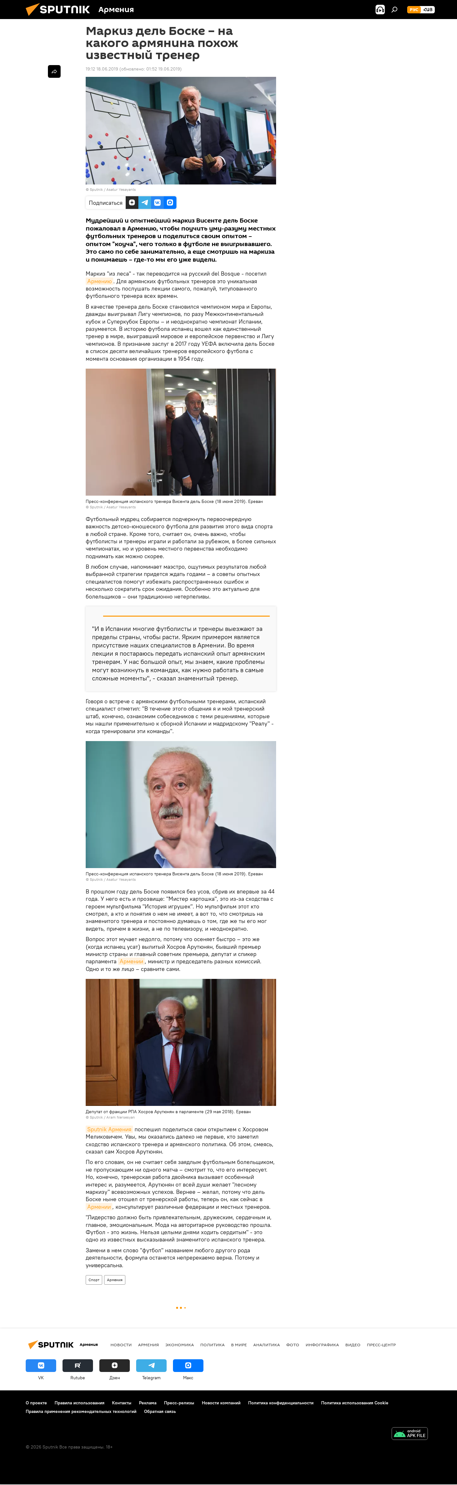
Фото (292, 1345)
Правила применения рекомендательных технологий (81, 1411)
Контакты (121, 1403)
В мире (239, 1345)
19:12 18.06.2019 (102, 69)
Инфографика (322, 1345)
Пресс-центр (381, 1345)
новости (121, 1345)
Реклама (147, 1403)
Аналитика (266, 1345)
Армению (99, 281)
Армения (115, 1279)
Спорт (94, 1279)
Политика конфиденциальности (281, 1403)
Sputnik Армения (109, 1129)
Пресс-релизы (179, 1403)
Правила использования (79, 1403)
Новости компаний (221, 1403)
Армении (131, 961)
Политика (212, 1345)
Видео (353, 1345)
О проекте (36, 1403)
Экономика (179, 1345)
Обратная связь (160, 1411)
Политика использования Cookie (354, 1403)
